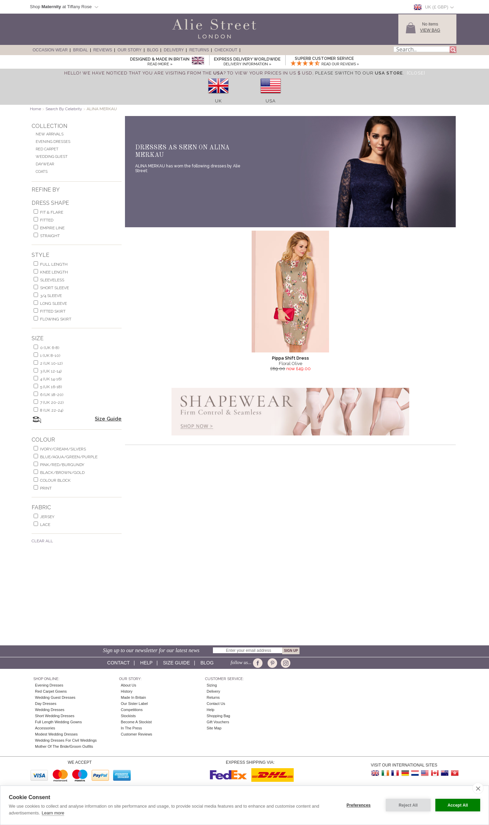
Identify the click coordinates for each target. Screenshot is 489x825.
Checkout (225, 50)
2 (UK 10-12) (51, 363)
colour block (55, 480)
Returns (199, 50)
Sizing (212, 685)
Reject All (408, 805)
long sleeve (53, 303)
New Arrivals (50, 134)
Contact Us (216, 704)
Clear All (42, 541)
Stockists (128, 716)
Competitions (132, 710)
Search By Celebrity (64, 108)
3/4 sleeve (51, 295)
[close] (478, 788)
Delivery (174, 50)
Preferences (359, 805)
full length (54, 264)
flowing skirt (55, 319)
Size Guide (108, 419)
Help (146, 662)
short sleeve (54, 287)
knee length (54, 272)
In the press (131, 728)
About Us (128, 685)
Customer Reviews (136, 734)
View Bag (430, 30)
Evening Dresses (53, 141)
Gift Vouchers (218, 722)
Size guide (176, 662)
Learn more (53, 812)
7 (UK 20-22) (52, 402)
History (126, 691)
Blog (152, 50)
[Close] (416, 73)
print (46, 488)
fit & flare (51, 212)
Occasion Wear (50, 50)
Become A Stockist (136, 722)
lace (45, 524)
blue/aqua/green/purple (68, 457)
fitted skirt (53, 311)
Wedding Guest (52, 156)
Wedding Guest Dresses (55, 697)
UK (218, 100)
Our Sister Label (134, 704)
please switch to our (359, 73)
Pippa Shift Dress (290, 358)
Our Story (129, 50)
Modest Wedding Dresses (56, 734)
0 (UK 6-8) (49, 347)
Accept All (458, 805)
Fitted (46, 220)
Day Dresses (45, 704)
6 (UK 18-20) (51, 394)
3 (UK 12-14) (50, 371)
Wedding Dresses (50, 710)
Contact (118, 662)
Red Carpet (47, 149)
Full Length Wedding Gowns (58, 722)
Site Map (214, 728)
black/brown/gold (62, 472)
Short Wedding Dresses (54, 716)
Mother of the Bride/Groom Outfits (64, 746)
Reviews (102, 50)
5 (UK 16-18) (51, 386)
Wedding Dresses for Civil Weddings (66, 740)
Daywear (45, 164)
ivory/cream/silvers (63, 449)
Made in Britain (133, 697)
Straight (50, 235)
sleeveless (52, 280)
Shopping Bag (218, 716)
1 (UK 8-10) (50, 355)
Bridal (80, 50)
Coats (42, 171)
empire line (52, 228)
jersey (47, 516)
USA (271, 100)
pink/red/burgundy (62, 464)
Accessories (45, 728)
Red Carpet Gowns (51, 691)
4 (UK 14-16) (50, 379)
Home (35, 108)
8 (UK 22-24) (51, 410)
